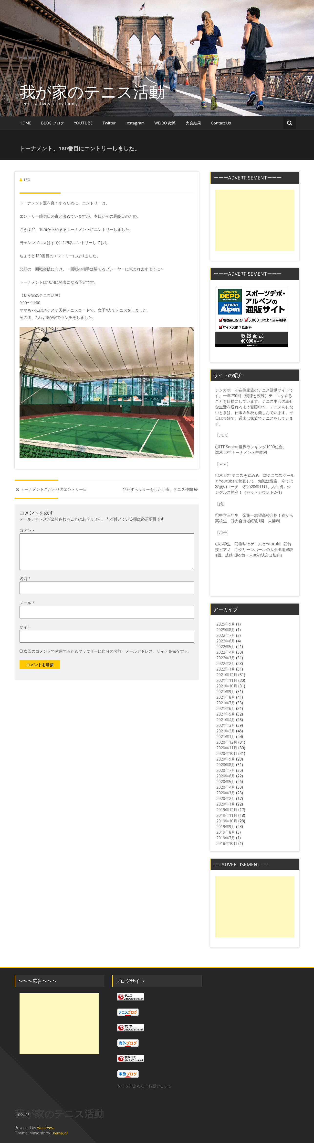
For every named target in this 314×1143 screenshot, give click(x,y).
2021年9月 (225, 691)
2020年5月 (225, 781)
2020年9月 (225, 759)
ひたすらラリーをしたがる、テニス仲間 (161, 489)
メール (27, 610)
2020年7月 (225, 770)
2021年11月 (226, 680)
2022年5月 (225, 646)
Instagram (135, 123)
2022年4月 (225, 652)
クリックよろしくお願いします (144, 1085)
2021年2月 (225, 731)
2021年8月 (225, 697)
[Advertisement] (254, 220)
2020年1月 (225, 804)
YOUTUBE (83, 123)
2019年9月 (225, 826)
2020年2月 (225, 798)
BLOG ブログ (52, 123)
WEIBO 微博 (165, 123)
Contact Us (221, 123)
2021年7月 (225, 703)
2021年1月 (225, 736)
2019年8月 (225, 832)
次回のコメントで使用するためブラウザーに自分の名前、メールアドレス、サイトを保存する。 (108, 659)
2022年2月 (225, 663)
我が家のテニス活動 (100, 91)
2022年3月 (225, 658)
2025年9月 (225, 624)
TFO (26, 179)
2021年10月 (226, 686)
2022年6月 (225, 641)
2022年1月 (225, 669)
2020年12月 (226, 742)
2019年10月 (226, 821)
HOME (25, 123)
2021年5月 (225, 714)
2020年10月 (226, 753)
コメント (27, 530)
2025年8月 (225, 629)
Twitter (109, 123)
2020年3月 (225, 793)
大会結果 (193, 123)
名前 (25, 586)
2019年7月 (225, 837)
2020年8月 (225, 764)
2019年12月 (226, 809)
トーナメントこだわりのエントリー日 (51, 489)
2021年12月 (226, 674)
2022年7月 (225, 635)
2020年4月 (225, 787)
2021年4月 (225, 719)
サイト (25, 635)
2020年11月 (226, 748)
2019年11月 (226, 815)
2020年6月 (225, 776)
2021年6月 (225, 708)
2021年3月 (225, 725)
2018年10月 (226, 843)
